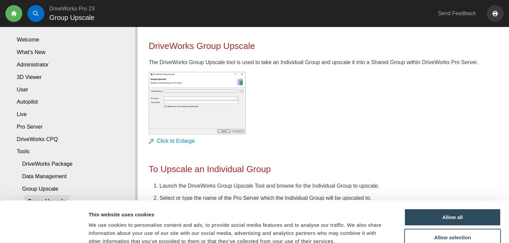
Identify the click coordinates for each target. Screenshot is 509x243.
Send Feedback (457, 13)
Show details (354, 230)
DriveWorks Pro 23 (72, 8)
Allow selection (452, 197)
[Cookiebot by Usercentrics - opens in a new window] (43, 230)
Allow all (452, 177)
